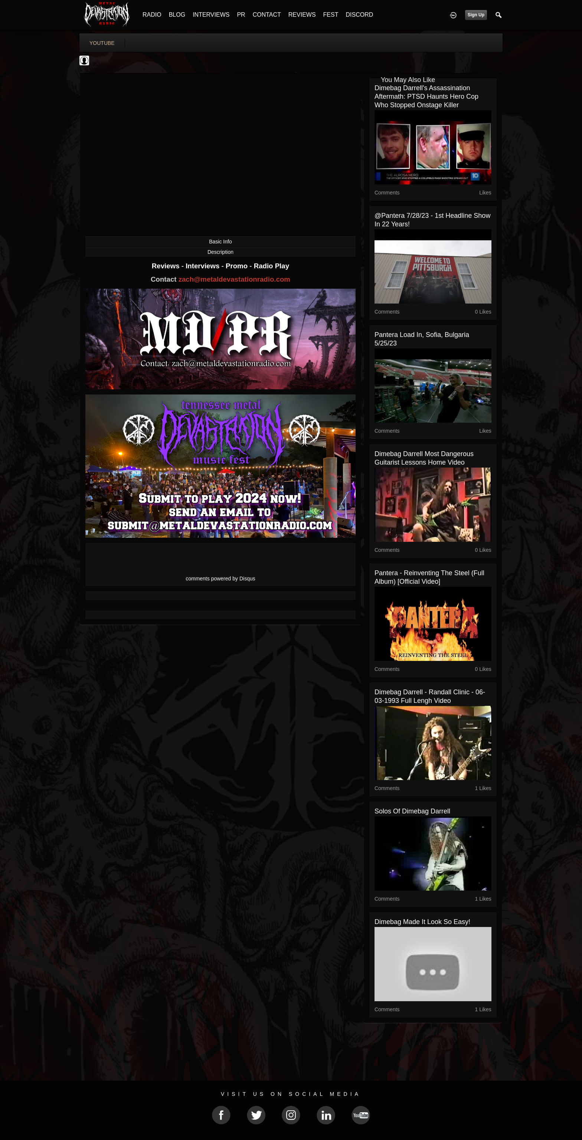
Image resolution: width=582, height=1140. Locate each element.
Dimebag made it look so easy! (422, 922)
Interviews (203, 266)
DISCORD (359, 15)
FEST (331, 15)
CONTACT (267, 15)
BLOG (177, 15)
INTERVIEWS (211, 15)
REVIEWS (302, 15)
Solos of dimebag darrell (412, 811)
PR (241, 15)
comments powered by (220, 579)
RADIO (152, 15)
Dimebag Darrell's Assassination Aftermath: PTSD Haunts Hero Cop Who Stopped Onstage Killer (426, 96)
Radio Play (271, 266)
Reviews (167, 266)
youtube (102, 43)
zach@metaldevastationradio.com (234, 279)
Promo (237, 266)
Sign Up (476, 14)
